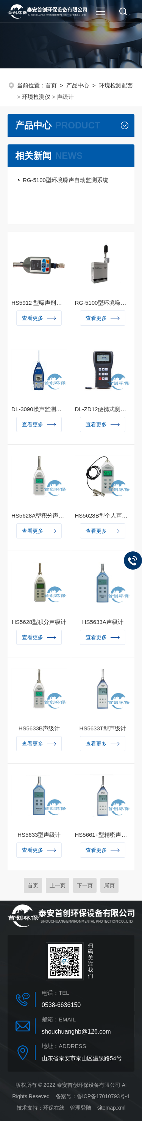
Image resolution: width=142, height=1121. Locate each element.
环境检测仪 (36, 96)
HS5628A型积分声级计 (39, 515)
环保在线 (53, 1108)
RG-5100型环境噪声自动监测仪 (103, 302)
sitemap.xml (111, 1108)
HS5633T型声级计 (103, 728)
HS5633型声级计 (39, 834)
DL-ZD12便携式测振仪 (103, 409)
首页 (51, 85)
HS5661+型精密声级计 (103, 834)
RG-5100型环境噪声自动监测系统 (65, 180)
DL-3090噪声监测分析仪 (39, 409)
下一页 (85, 885)
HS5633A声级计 (102, 622)
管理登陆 (80, 1108)
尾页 (109, 885)
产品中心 (77, 85)
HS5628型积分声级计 (39, 622)
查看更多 (39, 318)
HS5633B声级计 (39, 728)
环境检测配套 (116, 85)
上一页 (58, 885)
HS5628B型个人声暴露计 (103, 515)
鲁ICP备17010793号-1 (103, 1096)
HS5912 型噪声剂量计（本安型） (39, 302)
